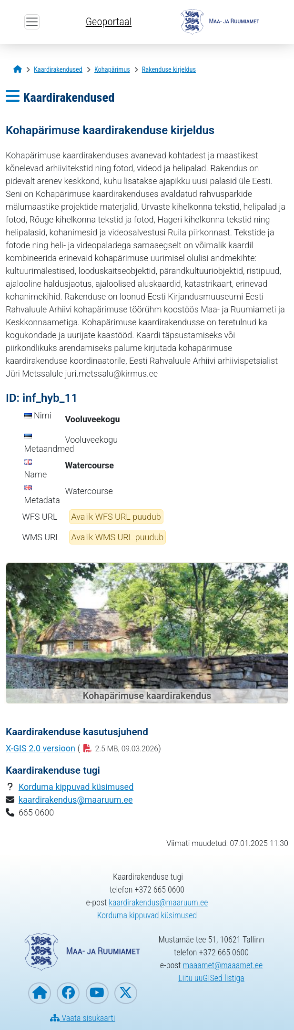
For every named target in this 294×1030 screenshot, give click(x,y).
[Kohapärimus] (112, 70)
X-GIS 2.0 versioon (40, 748)
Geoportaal (109, 21)
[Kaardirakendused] (58, 70)
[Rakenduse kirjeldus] (169, 70)
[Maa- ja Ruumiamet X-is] (125, 993)
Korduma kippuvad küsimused (76, 787)
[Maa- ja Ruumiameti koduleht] (39, 993)
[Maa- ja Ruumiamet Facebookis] (68, 993)
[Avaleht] (17, 70)
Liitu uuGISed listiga (211, 978)
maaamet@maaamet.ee (223, 965)
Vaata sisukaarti (82, 1018)
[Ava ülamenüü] (32, 21)
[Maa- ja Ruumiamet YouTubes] (97, 993)
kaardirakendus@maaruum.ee (76, 800)
